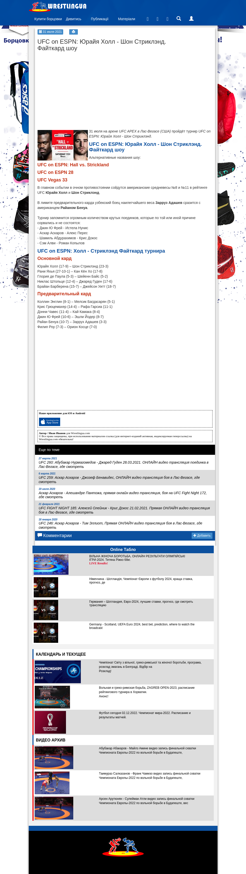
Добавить (201, 535)
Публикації (100, 19)
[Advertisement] (75, 85)
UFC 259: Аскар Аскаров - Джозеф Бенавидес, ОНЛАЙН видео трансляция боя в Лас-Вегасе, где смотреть (119, 478)
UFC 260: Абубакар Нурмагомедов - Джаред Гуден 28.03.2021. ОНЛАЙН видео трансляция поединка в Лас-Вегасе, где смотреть (124, 463)
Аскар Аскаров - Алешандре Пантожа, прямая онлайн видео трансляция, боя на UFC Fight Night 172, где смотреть (123, 493)
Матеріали (126, 19)
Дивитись (73, 19)
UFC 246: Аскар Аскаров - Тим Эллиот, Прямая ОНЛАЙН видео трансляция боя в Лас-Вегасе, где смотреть (120, 524)
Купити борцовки (48, 19)
